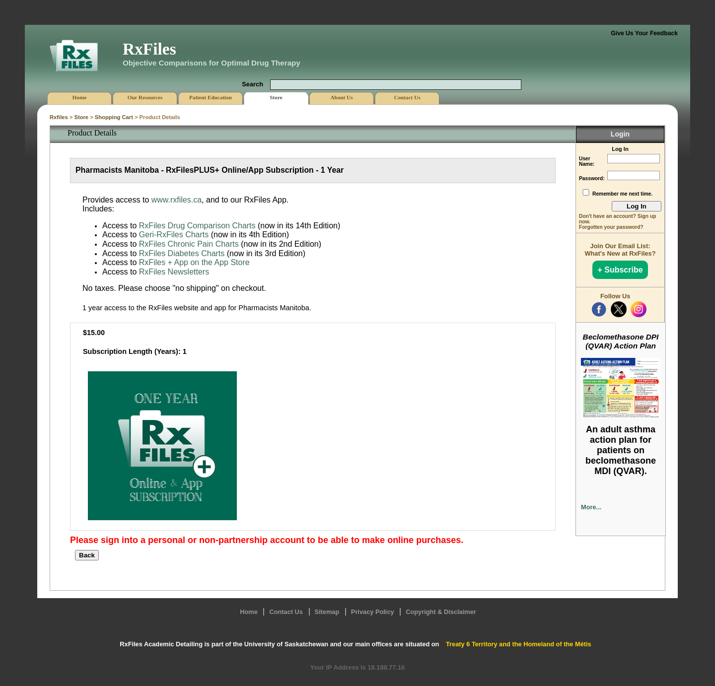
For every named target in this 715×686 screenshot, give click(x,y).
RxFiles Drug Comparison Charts (197, 225)
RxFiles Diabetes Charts (182, 253)
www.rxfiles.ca (176, 200)
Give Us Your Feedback (644, 33)
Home (249, 612)
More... (591, 507)
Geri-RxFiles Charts (174, 234)
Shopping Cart (114, 117)
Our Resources (145, 97)
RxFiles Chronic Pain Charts (189, 244)
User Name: (586, 161)
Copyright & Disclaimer (441, 612)
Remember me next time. (622, 194)
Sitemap (327, 612)
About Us (341, 97)
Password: (592, 178)
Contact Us (286, 612)
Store (81, 117)
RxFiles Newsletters (174, 272)
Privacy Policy (372, 612)
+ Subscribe (620, 270)
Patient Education (210, 97)
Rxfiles (59, 117)
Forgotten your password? (611, 227)
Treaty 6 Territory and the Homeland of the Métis (518, 644)
